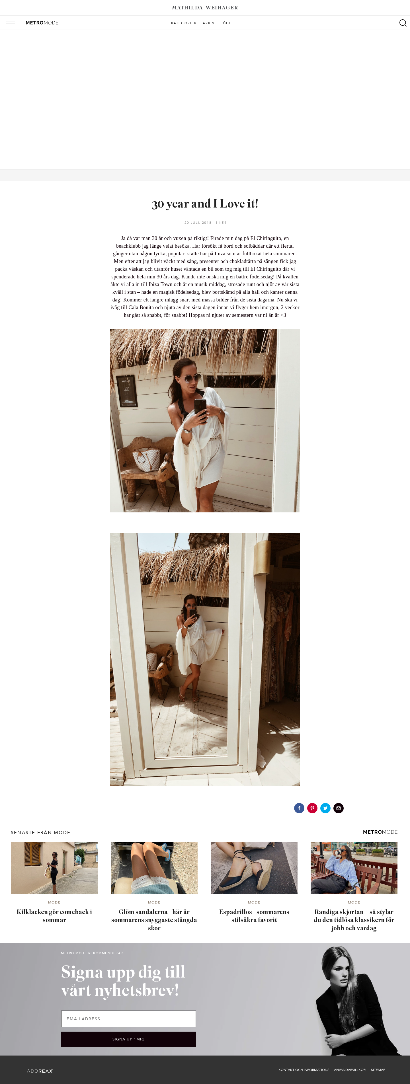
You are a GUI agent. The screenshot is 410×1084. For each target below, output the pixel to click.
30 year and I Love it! (205, 204)
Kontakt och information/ (303, 1069)
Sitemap (378, 1069)
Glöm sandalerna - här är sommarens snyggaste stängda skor (154, 920)
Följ (226, 23)
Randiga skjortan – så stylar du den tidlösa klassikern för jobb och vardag (354, 920)
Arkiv (209, 23)
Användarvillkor (350, 1069)
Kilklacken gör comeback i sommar (54, 916)
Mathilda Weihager (205, 8)
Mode (54, 903)
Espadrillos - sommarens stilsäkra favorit (254, 916)
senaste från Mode (41, 833)
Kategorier (184, 23)
